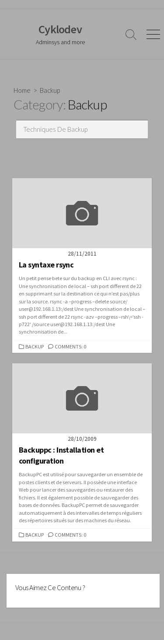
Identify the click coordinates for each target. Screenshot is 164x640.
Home (22, 90)
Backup (34, 346)
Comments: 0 (70, 346)
